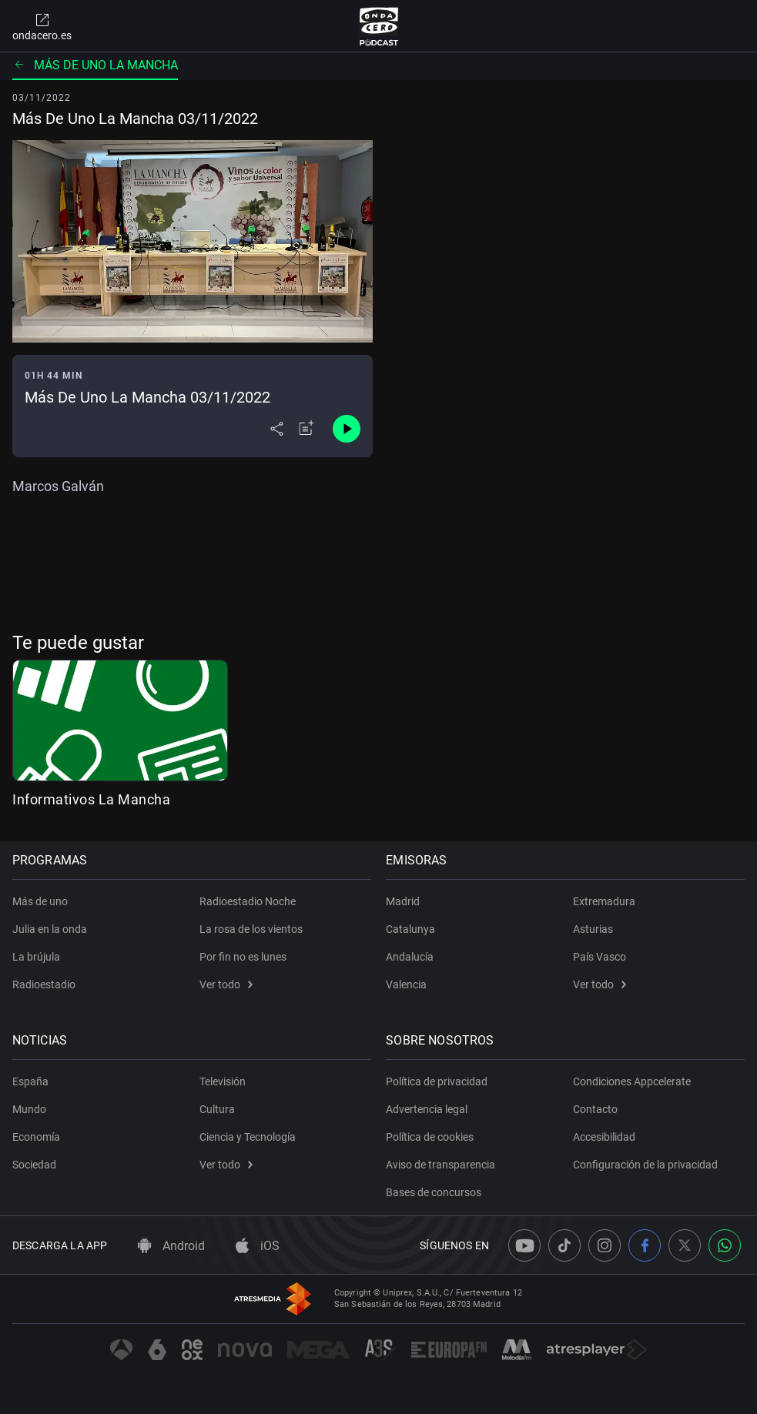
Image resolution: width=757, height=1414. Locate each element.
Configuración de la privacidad (645, 1164)
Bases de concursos (434, 1192)
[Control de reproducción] (346, 429)
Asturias (593, 929)
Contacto (595, 1109)
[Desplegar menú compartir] (277, 428)
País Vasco (599, 957)
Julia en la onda (49, 929)
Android (171, 1246)
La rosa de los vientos (251, 929)
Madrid (403, 901)
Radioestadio (43, 984)
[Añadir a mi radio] (306, 428)
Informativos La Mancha (91, 799)
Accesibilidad (604, 1137)
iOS (258, 1246)
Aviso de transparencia (441, 1164)
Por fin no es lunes (242, 957)
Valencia (407, 984)
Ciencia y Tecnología (247, 1137)
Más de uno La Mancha (95, 65)
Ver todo (226, 984)
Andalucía (410, 957)
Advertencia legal (427, 1109)
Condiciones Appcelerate (632, 1081)
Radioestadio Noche (247, 901)
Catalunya (411, 929)
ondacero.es (42, 26)
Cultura (217, 1109)
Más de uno (40, 901)
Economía (36, 1137)
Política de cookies (430, 1137)
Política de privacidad (437, 1081)
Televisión (222, 1081)
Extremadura (604, 901)
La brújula (36, 957)
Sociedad (34, 1164)
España (30, 1081)
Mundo (29, 1109)
